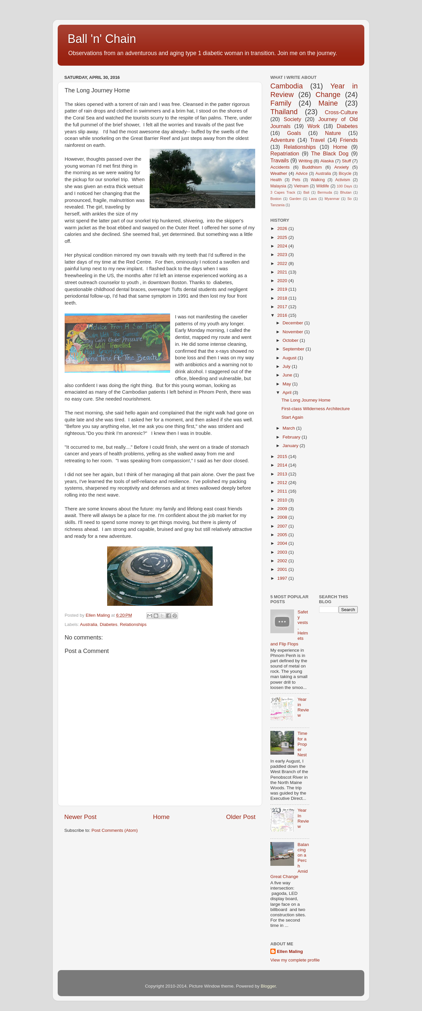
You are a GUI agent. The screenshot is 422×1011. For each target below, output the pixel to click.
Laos (312, 199)
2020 (282, 280)
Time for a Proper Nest (302, 744)
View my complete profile (295, 960)
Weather (278, 173)
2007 (282, 526)
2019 (282, 289)
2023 (282, 254)
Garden (295, 199)
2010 (282, 500)
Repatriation (284, 153)
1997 (282, 578)
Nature (333, 133)
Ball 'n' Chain (102, 39)
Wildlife (322, 186)
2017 (282, 306)
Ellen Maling (290, 951)
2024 (282, 246)
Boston (276, 199)
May (287, 383)
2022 (282, 263)
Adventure (282, 140)
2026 (282, 228)
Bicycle (345, 173)
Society (292, 119)
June (288, 375)
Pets (296, 180)
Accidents (280, 167)
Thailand (284, 112)
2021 (282, 272)
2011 (282, 491)
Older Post (241, 816)
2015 (282, 456)
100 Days (344, 186)
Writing (305, 160)
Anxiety (341, 167)
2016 (282, 315)
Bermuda (324, 192)
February (292, 437)
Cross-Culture (341, 112)
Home (161, 816)
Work (313, 126)
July (287, 366)
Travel (317, 140)
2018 (282, 298)
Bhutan (345, 192)
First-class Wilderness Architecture (316, 408)
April (288, 392)
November (293, 331)
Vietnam (301, 186)
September (294, 348)
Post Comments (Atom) (115, 830)
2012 (282, 482)
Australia (89, 624)
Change (328, 94)
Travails (279, 160)
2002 (282, 560)
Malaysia (278, 186)
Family (280, 103)
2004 (282, 543)
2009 (282, 508)
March (289, 428)
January (291, 445)
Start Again (292, 417)
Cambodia (286, 86)
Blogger (268, 986)
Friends (349, 140)
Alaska (327, 160)
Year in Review (303, 707)
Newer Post (80, 816)
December (293, 322)
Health (276, 180)
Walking (318, 180)
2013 (282, 474)
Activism (342, 180)
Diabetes (108, 624)
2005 (282, 534)
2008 (282, 517)
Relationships (133, 624)
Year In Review (303, 818)
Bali (306, 192)
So (349, 199)
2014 (282, 465)
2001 (282, 569)
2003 (282, 552)
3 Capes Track (282, 192)
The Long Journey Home (306, 400)
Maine (328, 103)
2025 (282, 237)
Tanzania (277, 205)
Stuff (346, 160)
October (291, 340)
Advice (302, 173)
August (290, 357)
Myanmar (332, 199)
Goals (294, 133)
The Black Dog (329, 153)
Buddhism (312, 167)
